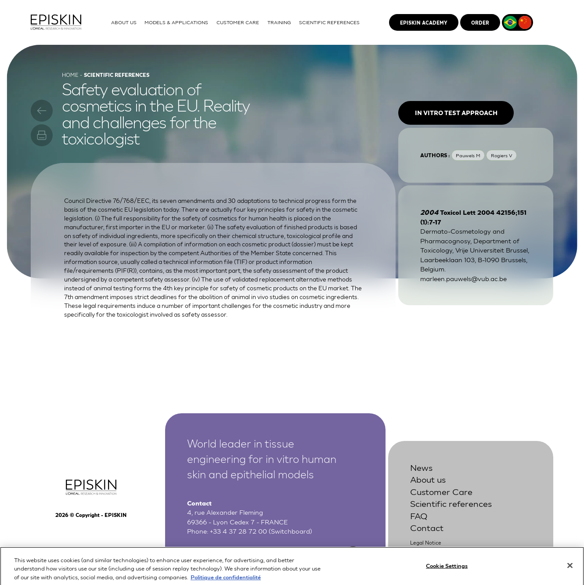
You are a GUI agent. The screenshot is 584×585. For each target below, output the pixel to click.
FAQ (418, 515)
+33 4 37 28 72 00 (238, 530)
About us (428, 478)
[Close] (570, 569)
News (421, 467)
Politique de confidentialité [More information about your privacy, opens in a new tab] (226, 581)
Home (70, 74)
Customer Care (441, 491)
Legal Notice (425, 542)
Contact (426, 527)
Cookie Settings (447, 569)
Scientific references (451, 503)
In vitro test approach (456, 112)
